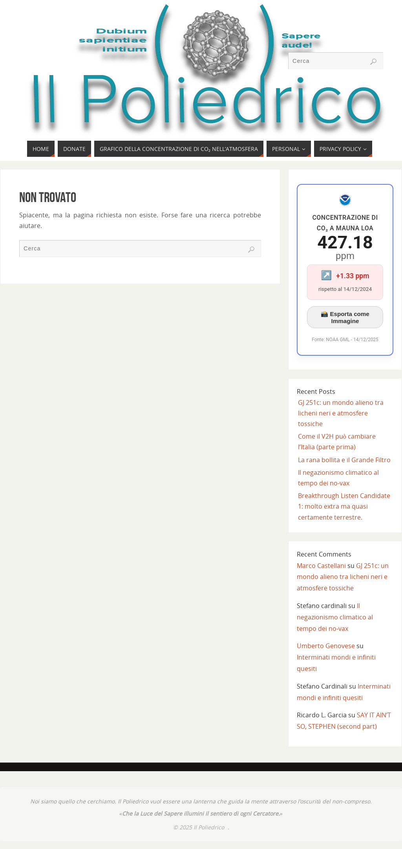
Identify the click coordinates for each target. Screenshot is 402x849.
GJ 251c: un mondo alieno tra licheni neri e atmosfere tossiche (341, 413)
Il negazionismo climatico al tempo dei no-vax (335, 617)
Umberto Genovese (326, 645)
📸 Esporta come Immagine (345, 317)
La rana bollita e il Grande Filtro (344, 460)
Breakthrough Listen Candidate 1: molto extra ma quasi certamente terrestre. (344, 506)
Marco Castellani (321, 565)
